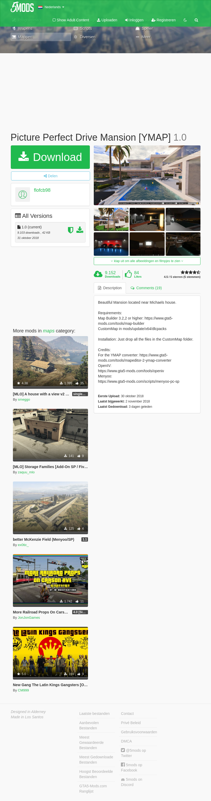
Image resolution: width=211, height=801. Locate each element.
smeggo (24, 399)
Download (50, 157)
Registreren (163, 20)
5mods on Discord (131, 782)
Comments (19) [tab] (146, 288)
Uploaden (107, 20)
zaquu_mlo (26, 472)
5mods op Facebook (131, 767)
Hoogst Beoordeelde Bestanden (96, 774)
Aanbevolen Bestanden (89, 725)
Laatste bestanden (94, 713)
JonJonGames (29, 618)
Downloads (112, 276)
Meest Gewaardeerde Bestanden (91, 742)
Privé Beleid (131, 723)
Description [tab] (110, 288)
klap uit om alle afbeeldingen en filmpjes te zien (147, 261)
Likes (137, 276)
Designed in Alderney (28, 712)
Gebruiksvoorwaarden (139, 732)
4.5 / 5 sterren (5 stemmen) (182, 277)
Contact (127, 713)
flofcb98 (42, 190)
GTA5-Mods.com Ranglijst (93, 788)
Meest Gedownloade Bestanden (96, 759)
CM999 (23, 690)
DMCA (126, 741)
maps (49, 330)
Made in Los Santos (27, 717)
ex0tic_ (23, 545)
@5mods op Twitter (133, 753)
